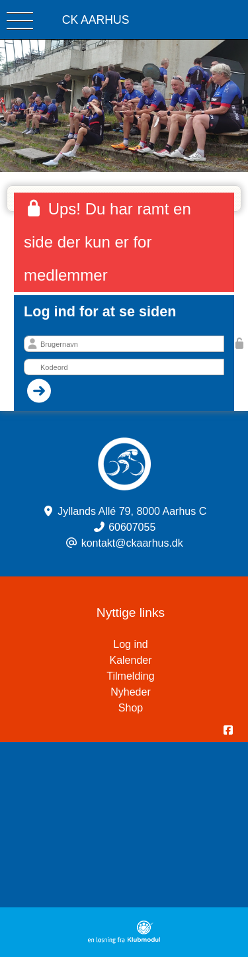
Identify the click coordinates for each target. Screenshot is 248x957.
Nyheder (130, 692)
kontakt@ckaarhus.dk (132, 543)
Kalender (130, 660)
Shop (130, 707)
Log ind (180, 645)
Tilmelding (130, 676)
